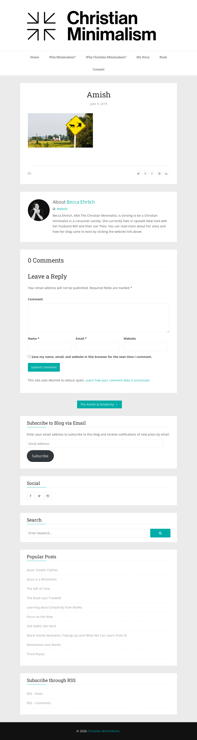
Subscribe (40, 456)
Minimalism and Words (44, 645)
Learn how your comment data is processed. (118, 380)
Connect (98, 69)
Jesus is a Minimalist (42, 579)
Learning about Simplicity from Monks (54, 607)
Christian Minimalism (103, 731)
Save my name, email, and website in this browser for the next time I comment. (92, 357)
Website (62, 209)
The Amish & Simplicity (99, 404)
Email (81, 338)
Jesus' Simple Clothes (42, 570)
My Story (143, 57)
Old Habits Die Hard (41, 626)
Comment (35, 299)
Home (34, 57)
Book (163, 57)
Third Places (36, 654)
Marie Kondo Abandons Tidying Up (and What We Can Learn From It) (77, 635)
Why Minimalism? (62, 57)
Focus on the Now (40, 617)
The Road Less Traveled (44, 598)
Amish (99, 94)
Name (33, 338)
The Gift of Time (38, 589)
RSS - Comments (39, 703)
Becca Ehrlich (81, 202)
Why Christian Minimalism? (106, 57)
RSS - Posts (35, 694)
